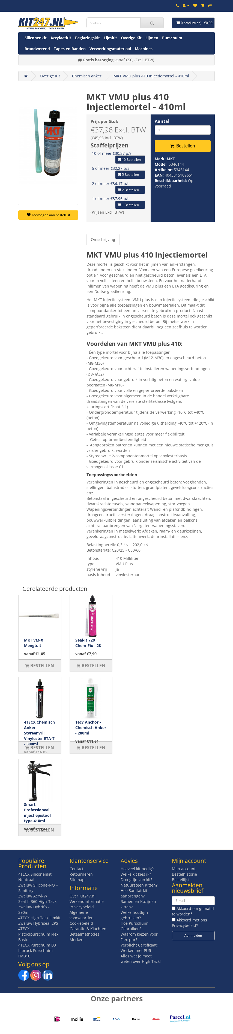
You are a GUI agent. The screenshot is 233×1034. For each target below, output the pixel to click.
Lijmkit (110, 37)
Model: (162, 164)
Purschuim (172, 37)
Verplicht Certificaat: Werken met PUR (139, 947)
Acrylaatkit (60, 37)
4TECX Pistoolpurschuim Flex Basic (38, 934)
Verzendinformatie (87, 901)
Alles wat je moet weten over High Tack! (141, 958)
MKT (171, 158)
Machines (144, 48)
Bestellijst (181, 879)
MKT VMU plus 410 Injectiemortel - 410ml (151, 75)
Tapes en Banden (70, 48)
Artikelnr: (164, 169)
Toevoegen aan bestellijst (48, 215)
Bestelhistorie (184, 874)
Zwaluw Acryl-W (32, 896)
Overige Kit (131, 37)
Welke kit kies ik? (136, 874)
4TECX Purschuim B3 (37, 945)
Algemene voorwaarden (82, 915)
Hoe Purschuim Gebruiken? (134, 926)
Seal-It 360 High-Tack (37, 901)
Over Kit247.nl (82, 896)
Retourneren (81, 874)
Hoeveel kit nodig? (137, 868)
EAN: (160, 175)
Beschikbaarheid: (171, 180)
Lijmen (151, 37)
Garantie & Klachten (88, 928)
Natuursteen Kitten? (139, 885)
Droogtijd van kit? (136, 879)
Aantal (162, 121)
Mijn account (184, 868)
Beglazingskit (87, 37)
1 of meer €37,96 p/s (110, 198)
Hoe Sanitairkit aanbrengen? (134, 893)
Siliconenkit (36, 37)
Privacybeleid (82, 906)
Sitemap (77, 879)
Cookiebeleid (81, 923)
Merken (76, 939)
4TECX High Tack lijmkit (39, 917)
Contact (76, 868)
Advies (129, 860)
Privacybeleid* (185, 925)
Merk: (161, 158)
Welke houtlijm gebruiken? (134, 915)
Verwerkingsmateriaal (110, 48)
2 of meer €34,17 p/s (110, 183)
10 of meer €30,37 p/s (112, 153)
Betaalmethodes (84, 934)
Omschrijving (103, 239)
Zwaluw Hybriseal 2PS (38, 923)
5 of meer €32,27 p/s (110, 168)
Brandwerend (37, 48)
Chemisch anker (86, 75)
